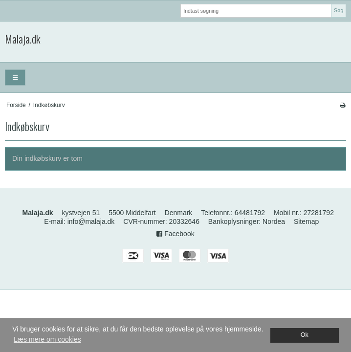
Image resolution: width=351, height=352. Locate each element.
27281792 (319, 213)
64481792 (250, 213)
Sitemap (306, 221)
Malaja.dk (23, 39)
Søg (338, 10)
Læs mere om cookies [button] (47, 339)
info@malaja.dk (91, 221)
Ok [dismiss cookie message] (304, 334)
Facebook (175, 234)
